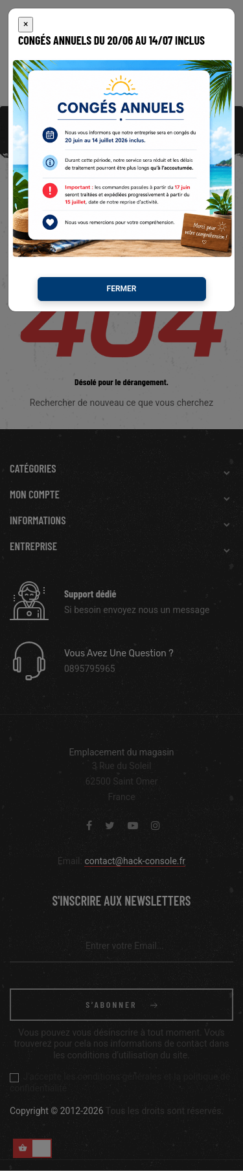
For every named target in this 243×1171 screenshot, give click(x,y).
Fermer (122, 249)
